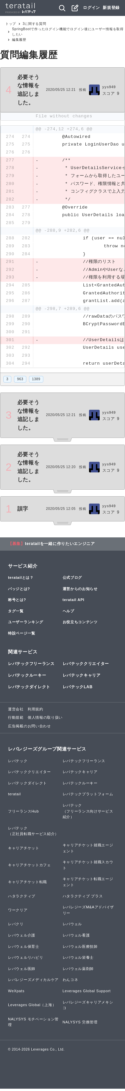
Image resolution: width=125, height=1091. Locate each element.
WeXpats (16, 993)
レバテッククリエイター (86, 666)
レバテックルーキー (27, 678)
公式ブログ (72, 580)
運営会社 (16, 711)
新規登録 (111, 7)
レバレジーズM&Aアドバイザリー (88, 913)
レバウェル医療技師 (80, 949)
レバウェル (72, 927)
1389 (36, 382)
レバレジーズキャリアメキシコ (88, 1007)
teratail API (73, 602)
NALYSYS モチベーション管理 (33, 1024)
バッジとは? (19, 591)
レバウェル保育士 (23, 949)
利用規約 (35, 711)
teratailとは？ (21, 580)
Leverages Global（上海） (32, 1007)
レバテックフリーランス (31, 666)
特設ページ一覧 (21, 635)
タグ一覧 (16, 613)
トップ (10, 24)
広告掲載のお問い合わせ (29, 728)
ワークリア (18, 912)
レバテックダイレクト (29, 689)
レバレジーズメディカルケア (33, 982)
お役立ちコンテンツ (80, 625)
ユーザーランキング (25, 625)
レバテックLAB (78, 689)
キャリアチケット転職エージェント (88, 884)
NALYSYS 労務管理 (80, 1024)
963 (20, 382)
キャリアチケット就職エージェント (88, 850)
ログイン (91, 7)
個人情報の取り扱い (45, 720)
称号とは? (17, 602)
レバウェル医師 (21, 971)
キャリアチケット (23, 850)
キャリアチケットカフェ (29, 867)
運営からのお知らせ (80, 591)
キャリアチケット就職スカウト (88, 868)
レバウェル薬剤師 (78, 971)
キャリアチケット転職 (27, 884)
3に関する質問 (34, 24)
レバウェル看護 (76, 937)
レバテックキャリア (82, 678)
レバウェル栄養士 (78, 960)
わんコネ (70, 982)
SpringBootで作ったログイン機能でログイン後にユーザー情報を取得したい (68, 31)
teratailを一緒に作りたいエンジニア (60, 546)
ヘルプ (68, 613)
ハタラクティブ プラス (83, 898)
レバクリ (16, 927)
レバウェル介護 (21, 937)
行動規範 (16, 720)
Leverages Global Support (87, 993)
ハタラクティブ (21, 898)
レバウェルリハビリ (25, 960)
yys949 (109, 87)
